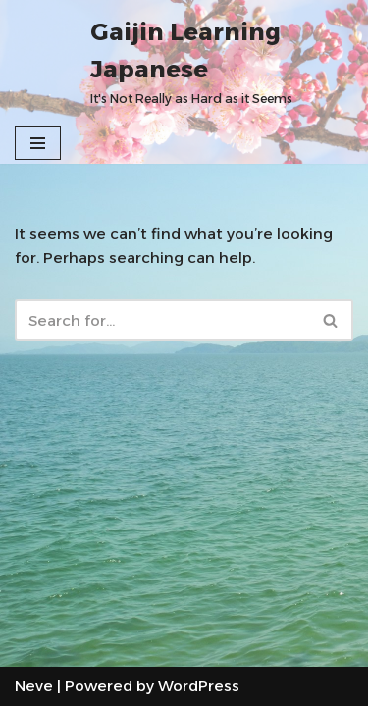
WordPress (198, 686)
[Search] (162, 320)
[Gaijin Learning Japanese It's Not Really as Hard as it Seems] (221, 61)
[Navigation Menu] (38, 143)
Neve (34, 686)
